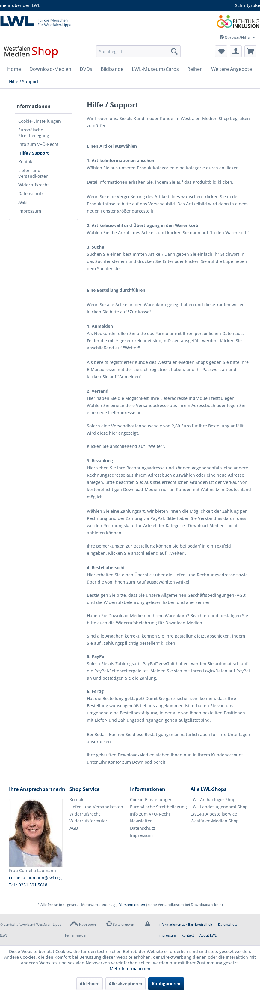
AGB (22, 202)
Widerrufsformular (88, 821)
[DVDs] (85, 69)
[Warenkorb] (250, 51)
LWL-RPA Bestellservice (214, 814)
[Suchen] (174, 51)
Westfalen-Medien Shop (215, 821)
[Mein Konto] (236, 51)
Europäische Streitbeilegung (33, 132)
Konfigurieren (166, 983)
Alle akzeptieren (125, 983)
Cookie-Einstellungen (39, 121)
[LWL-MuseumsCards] (155, 69)
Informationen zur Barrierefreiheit (185, 924)
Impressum (29, 211)
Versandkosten (132, 904)
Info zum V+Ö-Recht (38, 144)
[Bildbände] (112, 69)
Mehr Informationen (130, 968)
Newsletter (141, 821)
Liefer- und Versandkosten (33, 173)
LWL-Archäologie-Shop (213, 799)
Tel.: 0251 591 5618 (28, 885)
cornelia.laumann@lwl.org (35, 877)
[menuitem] (138, 51)
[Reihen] (195, 69)
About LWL (208, 935)
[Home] (14, 69)
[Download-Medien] (50, 69)
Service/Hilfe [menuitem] (235, 37)
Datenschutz (30, 193)
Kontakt (26, 161)
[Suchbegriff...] (138, 51)
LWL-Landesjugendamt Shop (219, 807)
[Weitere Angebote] (231, 69)
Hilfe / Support (33, 153)
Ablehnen (89, 983)
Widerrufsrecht (33, 185)
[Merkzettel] (221, 51)
